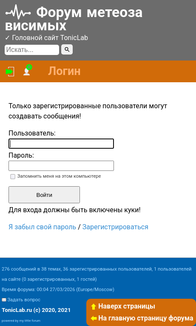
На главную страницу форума (141, 318)
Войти (44, 195)
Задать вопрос (23, 300)
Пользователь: (32, 133)
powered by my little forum (21, 321)
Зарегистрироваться (115, 227)
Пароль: (21, 155)
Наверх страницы (122, 306)
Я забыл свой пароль (42, 227)
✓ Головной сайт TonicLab (46, 38)
